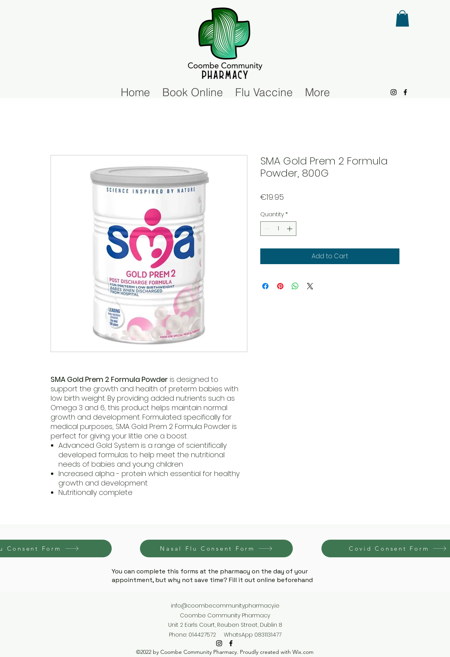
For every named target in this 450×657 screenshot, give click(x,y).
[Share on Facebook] (265, 286)
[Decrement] (266, 228)
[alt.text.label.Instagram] (393, 92)
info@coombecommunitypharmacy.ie (225, 606)
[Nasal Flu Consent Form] (216, 548)
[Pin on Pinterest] (280, 286)
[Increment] (290, 228)
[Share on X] (310, 286)
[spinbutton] (278, 228)
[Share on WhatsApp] (295, 286)
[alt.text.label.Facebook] (405, 92)
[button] (402, 18)
